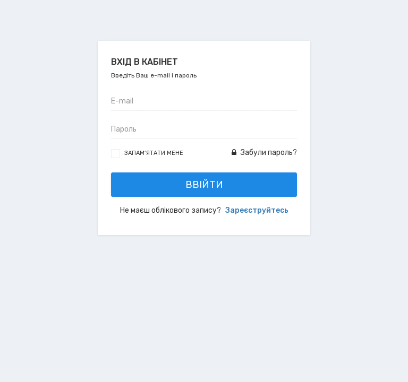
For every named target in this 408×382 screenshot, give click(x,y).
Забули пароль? (264, 152)
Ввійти (204, 184)
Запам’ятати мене (153, 153)
